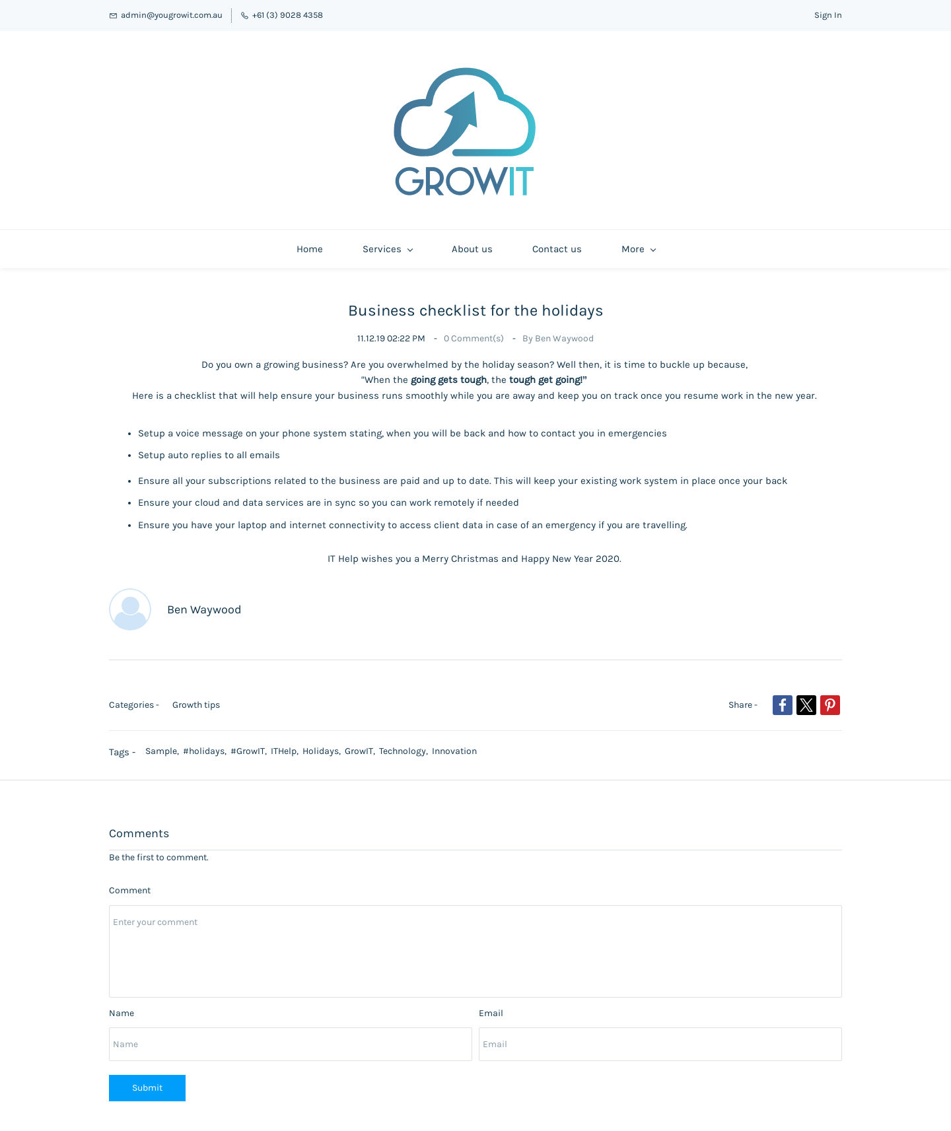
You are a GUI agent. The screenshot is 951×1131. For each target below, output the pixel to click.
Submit (147, 1081)
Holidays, (323, 744)
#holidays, (206, 744)
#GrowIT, (250, 744)
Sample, (164, 744)
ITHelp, (286, 744)
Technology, (405, 744)
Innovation (454, 744)
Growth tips (196, 698)
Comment (130, 883)
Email (491, 1006)
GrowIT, (362, 744)
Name (121, 1006)
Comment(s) (475, 331)
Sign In (828, 15)
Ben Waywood (564, 331)
